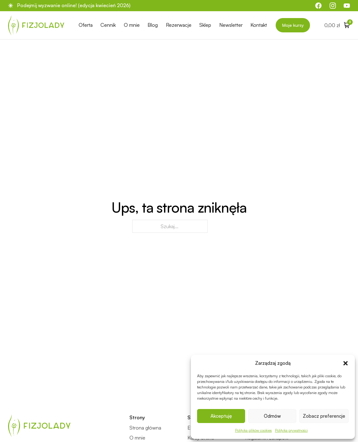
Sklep (205, 25)
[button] (345, 363)
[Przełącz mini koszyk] (337, 25)
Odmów (272, 416)
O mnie (132, 25)
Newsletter (231, 25)
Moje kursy (293, 25)
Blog (153, 25)
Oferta (86, 25)
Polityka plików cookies (253, 430)
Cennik (108, 25)
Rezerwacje (178, 25)
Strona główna (145, 428)
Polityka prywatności (291, 430)
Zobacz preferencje (324, 416)
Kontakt (258, 25)
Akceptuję (221, 416)
